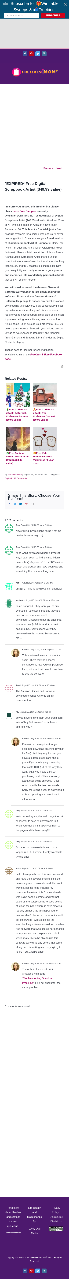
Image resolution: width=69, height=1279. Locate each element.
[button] (34, 9)
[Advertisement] (34, 90)
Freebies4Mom (15, 444)
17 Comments (20, 448)
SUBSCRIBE (53, 15)
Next (59, 138)
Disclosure (56, 1187)
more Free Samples (25, 181)
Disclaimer (56, 1191)
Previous (48, 138)
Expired (8, 448)
